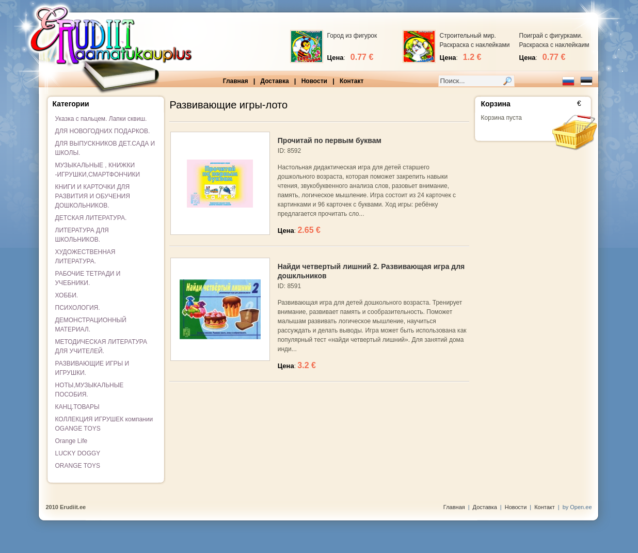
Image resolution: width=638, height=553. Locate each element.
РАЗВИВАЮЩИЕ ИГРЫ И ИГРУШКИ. (92, 368)
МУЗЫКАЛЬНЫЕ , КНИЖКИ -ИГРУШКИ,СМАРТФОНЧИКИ (97, 170)
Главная (235, 81)
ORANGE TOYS (78, 465)
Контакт (351, 81)
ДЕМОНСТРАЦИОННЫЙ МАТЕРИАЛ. (90, 325)
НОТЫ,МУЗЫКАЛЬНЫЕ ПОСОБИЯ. (89, 390)
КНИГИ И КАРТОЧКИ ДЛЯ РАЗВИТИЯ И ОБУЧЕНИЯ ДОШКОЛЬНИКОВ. (92, 196)
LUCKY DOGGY (78, 453)
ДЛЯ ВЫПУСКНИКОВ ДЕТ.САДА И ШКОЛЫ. (105, 148)
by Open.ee (577, 507)
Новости (314, 81)
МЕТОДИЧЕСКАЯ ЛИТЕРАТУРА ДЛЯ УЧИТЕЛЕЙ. (101, 346)
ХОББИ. (66, 295)
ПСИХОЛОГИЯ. (77, 307)
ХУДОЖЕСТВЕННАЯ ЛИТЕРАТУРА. (85, 256)
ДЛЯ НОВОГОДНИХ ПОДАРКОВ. (102, 131)
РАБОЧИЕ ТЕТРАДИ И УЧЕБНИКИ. (88, 278)
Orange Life (71, 441)
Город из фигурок (352, 35)
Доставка (274, 81)
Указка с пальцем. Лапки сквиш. (101, 118)
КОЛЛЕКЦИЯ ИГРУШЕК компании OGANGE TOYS (104, 424)
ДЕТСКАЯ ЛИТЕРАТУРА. (91, 218)
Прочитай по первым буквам (329, 140)
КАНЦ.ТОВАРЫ (77, 406)
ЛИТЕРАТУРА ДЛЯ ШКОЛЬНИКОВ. (82, 235)
